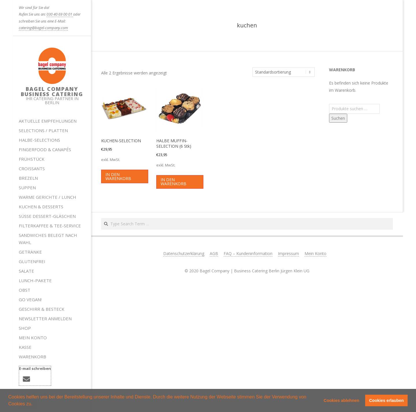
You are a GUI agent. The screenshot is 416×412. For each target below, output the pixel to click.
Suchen (338, 118)
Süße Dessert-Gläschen (47, 216)
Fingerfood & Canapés (45, 149)
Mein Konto (33, 337)
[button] (35, 404)
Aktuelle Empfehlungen (48, 121)
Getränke (30, 252)
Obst (24, 290)
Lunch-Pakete (35, 280)
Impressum (288, 253)
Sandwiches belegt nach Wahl (48, 238)
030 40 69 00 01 (60, 14)
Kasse (25, 347)
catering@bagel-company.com (43, 27)
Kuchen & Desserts (41, 206)
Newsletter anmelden (45, 318)
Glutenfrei (32, 261)
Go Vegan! (30, 299)
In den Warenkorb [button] (118, 176)
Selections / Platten (43, 130)
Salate (26, 271)
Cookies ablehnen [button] (341, 400)
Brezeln (28, 178)
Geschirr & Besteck (41, 309)
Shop (25, 328)
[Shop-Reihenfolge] (283, 72)
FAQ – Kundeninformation (248, 253)
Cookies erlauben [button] (386, 400)
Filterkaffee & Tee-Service (50, 226)
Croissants (32, 168)
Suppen (27, 187)
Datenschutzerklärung (183, 253)
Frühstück (31, 159)
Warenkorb (32, 356)
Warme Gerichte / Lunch (47, 197)
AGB (214, 253)
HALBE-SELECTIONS (39, 140)
